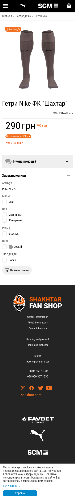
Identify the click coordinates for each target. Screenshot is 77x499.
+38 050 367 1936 (37, 376)
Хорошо (20, 493)
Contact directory (38, 328)
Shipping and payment (37, 339)
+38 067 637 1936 (37, 371)
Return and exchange (37, 344)
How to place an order (37, 361)
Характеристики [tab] (36, 175)
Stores (37, 355)
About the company (38, 322)
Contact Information (37, 316)
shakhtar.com (31, 395)
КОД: (55, 112)
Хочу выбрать (11, 485)
